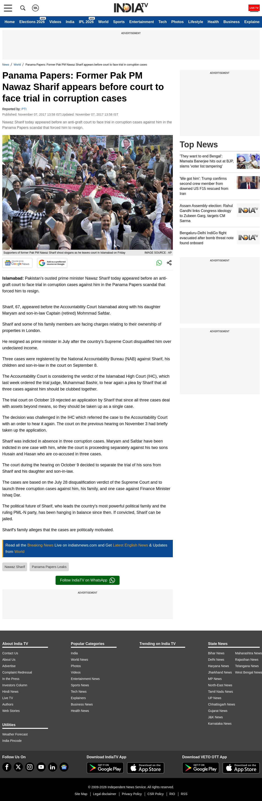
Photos (177, 22)
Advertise (9, 666)
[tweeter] (18, 767)
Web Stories (11, 711)
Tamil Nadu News (220, 691)
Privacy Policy (132, 794)
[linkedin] (52, 767)
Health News (80, 711)
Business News (82, 704)
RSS (184, 794)
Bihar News (216, 653)
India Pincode (12, 741)
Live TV (7, 698)
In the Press (10, 679)
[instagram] (29, 767)
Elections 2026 (32, 22)
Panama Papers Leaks (49, 567)
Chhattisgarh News (221, 704)
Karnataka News (220, 723)
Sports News (80, 685)
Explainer (252, 22)
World (103, 22)
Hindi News (10, 691)
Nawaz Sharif (15, 567)
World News (79, 659)
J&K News (215, 717)
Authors (7, 704)
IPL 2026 (86, 22)
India (70, 22)
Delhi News (216, 659)
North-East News (220, 685)
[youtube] (41, 767)
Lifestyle (195, 22)
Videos (55, 22)
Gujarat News (217, 711)
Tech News (78, 691)
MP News (215, 679)
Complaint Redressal (17, 672)
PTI (24, 109)
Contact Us (10, 653)
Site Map (81, 794)
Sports (119, 22)
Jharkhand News (220, 672)
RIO (172, 794)
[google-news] (64, 767)
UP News (214, 698)
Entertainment (141, 22)
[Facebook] (6, 767)
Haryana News (218, 666)
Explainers (78, 698)
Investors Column (14, 685)
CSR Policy (155, 794)
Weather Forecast (15, 734)
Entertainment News (85, 679)
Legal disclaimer (104, 794)
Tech (162, 22)
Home (10, 22)
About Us (9, 659)
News (5, 64)
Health (213, 22)
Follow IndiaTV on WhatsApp (87, 580)
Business (231, 22)
